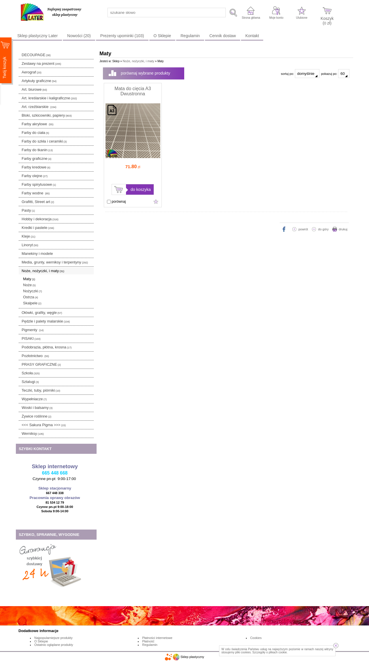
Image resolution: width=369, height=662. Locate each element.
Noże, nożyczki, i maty (43, 271)
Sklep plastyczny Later (37, 35)
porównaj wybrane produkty (145, 73)
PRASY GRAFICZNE (41, 364)
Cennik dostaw (222, 35)
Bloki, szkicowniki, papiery (47, 115)
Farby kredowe (36, 167)
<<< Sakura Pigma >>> (44, 425)
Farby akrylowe (37, 124)
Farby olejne (35, 176)
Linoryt (30, 245)
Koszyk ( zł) (327, 20)
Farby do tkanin (37, 150)
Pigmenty (33, 330)
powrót (303, 229)
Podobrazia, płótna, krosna (46, 347)
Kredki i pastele (38, 227)
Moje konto (276, 17)
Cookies (256, 638)
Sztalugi (30, 382)
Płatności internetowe (157, 638)
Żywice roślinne (36, 416)
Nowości (79, 35)
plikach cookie (278, 652)
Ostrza (30, 297)
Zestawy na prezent (41, 63)
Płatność (148, 641)
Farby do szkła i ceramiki (44, 141)
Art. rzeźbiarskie (39, 107)
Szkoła (31, 373)
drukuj (343, 229)
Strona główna (251, 17)
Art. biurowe (34, 89)
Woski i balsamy (37, 407)
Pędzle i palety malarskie (46, 321)
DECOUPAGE (36, 55)
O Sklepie (162, 35)
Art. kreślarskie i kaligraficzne (49, 98)
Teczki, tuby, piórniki (41, 390)
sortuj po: (300, 73)
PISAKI (31, 338)
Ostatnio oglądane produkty (53, 644)
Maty (29, 279)
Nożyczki (32, 291)
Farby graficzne (36, 158)
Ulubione (301, 17)
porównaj (116, 202)
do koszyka (141, 189)
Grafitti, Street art (38, 202)
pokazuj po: (335, 73)
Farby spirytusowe (39, 184)
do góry (323, 229)
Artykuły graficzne (39, 81)
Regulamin (190, 35)
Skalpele (32, 303)
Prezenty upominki (122, 35)
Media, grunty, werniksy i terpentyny (55, 262)
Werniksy (33, 433)
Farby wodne (36, 193)
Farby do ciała (35, 132)
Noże (29, 285)
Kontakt (252, 35)
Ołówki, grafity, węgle (42, 312)
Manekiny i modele (37, 253)
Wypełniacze (34, 399)
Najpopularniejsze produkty (53, 638)
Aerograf (31, 72)
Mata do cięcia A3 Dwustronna (132, 91)
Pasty (28, 210)
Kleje (28, 236)
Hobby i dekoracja (40, 219)
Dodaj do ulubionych (156, 201)
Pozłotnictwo (35, 356)
